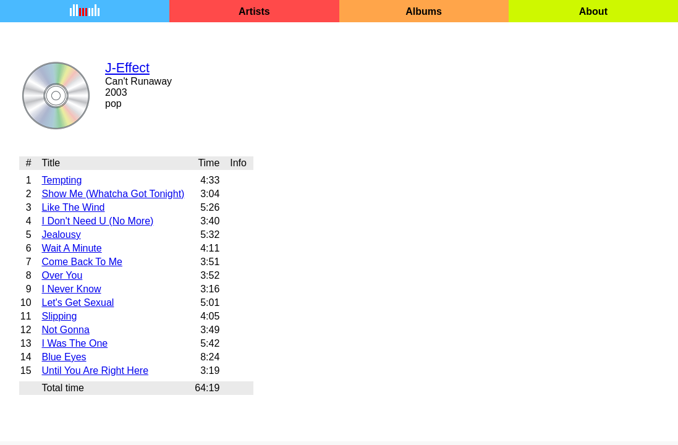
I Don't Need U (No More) (97, 221)
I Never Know (71, 289)
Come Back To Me (81, 261)
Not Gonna (65, 329)
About (593, 11)
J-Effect (127, 68)
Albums (423, 11)
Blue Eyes (63, 357)
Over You (61, 275)
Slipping (59, 316)
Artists (254, 11)
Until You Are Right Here (94, 370)
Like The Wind (72, 207)
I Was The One (74, 343)
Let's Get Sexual (77, 302)
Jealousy (60, 234)
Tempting (61, 180)
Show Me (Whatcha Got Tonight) (112, 194)
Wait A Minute (71, 248)
